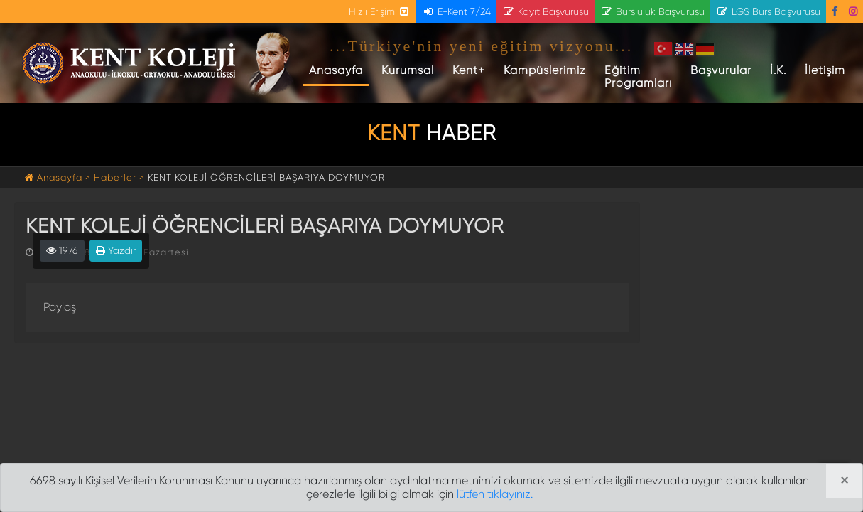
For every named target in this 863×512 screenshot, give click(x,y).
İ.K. (778, 70)
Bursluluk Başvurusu (652, 11)
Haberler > (119, 177)
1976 (62, 250)
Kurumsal (407, 70)
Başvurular (720, 70)
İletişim (825, 70)
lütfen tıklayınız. (495, 494)
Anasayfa (339, 70)
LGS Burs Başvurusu (768, 11)
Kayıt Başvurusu (545, 11)
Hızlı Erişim (380, 11)
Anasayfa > (59, 177)
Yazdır (116, 250)
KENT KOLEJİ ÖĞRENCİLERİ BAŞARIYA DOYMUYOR (266, 177)
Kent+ (468, 70)
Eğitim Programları (638, 76)
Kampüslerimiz (545, 70)
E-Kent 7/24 (456, 11)
